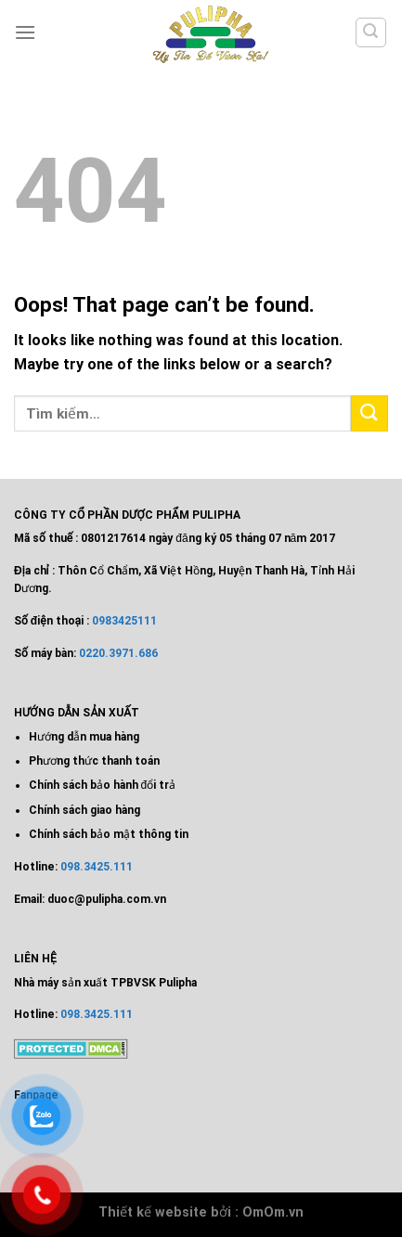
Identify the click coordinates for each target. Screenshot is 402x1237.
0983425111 (124, 620)
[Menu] (25, 32)
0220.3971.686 (118, 653)
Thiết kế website (152, 1212)
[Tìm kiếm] (371, 32)
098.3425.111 (96, 866)
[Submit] (369, 413)
